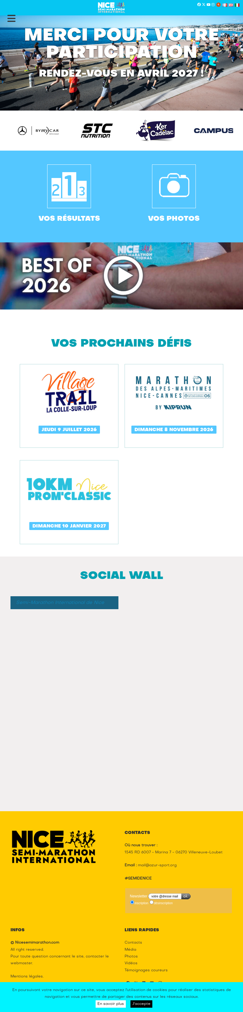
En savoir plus (110, 1004)
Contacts (133, 943)
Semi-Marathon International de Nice (60, 603)
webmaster (21, 963)
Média (130, 950)
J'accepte (141, 1004)
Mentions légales (26, 976)
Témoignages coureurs (146, 970)
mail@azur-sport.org (157, 865)
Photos (131, 956)
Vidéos (131, 963)
